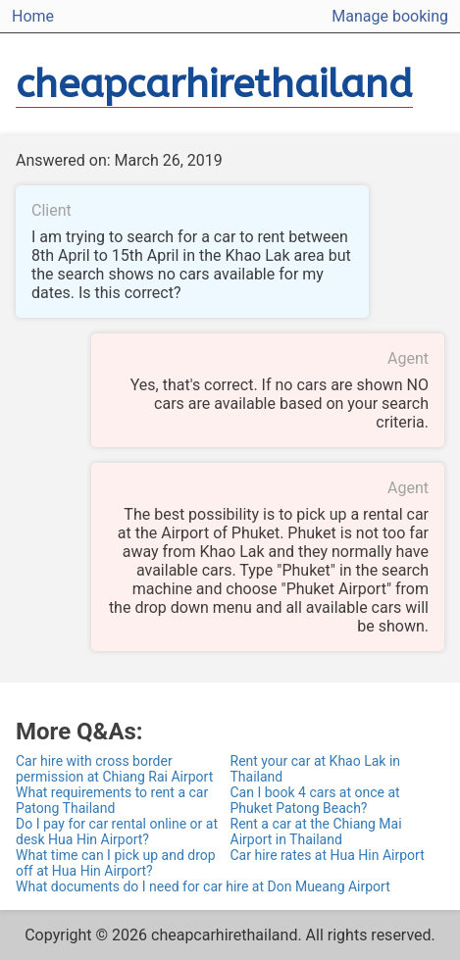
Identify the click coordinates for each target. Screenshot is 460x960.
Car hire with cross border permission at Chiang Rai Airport (114, 768)
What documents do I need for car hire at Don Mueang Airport (203, 886)
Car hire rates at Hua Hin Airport (327, 855)
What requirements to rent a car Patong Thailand (112, 800)
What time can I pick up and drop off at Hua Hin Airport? (116, 863)
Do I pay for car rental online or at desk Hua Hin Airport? (117, 831)
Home (33, 16)
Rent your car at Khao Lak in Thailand (315, 768)
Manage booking (390, 16)
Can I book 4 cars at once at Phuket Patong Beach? (315, 800)
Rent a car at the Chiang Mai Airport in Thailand (316, 831)
